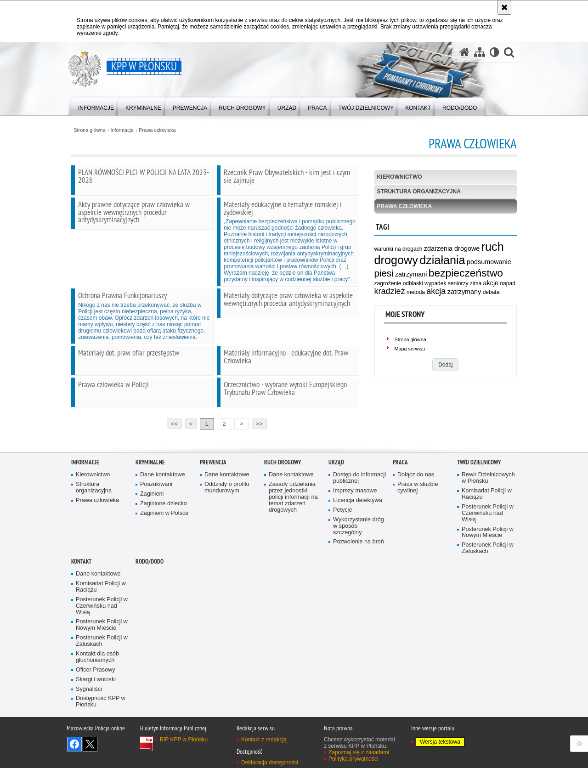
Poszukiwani (156, 511)
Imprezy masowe (355, 517)
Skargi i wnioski (96, 706)
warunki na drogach (398, 249)
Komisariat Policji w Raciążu (487, 520)
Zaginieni (152, 521)
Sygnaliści (89, 715)
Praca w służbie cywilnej (417, 514)
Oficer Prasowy (95, 696)
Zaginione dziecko (163, 530)
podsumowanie (489, 261)
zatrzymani (411, 274)
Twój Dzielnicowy (479, 489)
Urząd (336, 489)
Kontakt (81, 588)
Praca (400, 489)
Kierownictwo (399, 177)
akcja (436, 291)
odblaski (413, 283)
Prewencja (213, 489)
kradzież (389, 291)
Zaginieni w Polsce (164, 539)
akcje (490, 283)
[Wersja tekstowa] (494, 52)
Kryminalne (150, 489)
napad (507, 283)
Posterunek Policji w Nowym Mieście (488, 559)
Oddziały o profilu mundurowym (226, 514)
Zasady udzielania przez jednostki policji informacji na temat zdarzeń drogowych (293, 524)
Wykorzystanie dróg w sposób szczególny (358, 552)
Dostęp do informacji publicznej (359, 504)
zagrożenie (387, 283)
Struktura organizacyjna (419, 191)
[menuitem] (96, 106)
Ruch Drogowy (282, 489)
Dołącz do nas (415, 501)
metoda (416, 292)
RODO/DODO (150, 588)
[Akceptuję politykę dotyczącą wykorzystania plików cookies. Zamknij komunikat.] (504, 7)
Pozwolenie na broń (358, 568)
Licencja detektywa (357, 527)
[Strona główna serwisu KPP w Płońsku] (464, 52)
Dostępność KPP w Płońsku (100, 728)
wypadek (435, 283)
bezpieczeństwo (466, 273)
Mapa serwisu (410, 348)
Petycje (342, 536)
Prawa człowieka (157, 130)
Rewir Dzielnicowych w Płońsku (488, 504)
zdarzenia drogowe (452, 248)
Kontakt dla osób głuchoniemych (97, 684)
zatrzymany (464, 291)
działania (442, 260)
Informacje (122, 130)
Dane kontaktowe (162, 501)
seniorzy (458, 283)
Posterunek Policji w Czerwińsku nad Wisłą (488, 539)
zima (475, 283)
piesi (384, 273)
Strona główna (89, 130)
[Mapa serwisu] (479, 52)
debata (491, 292)
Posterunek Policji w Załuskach (488, 575)
